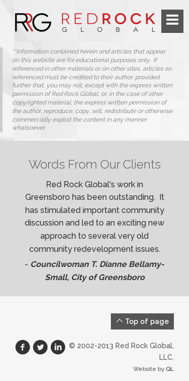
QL (170, 368)
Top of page (142, 321)
